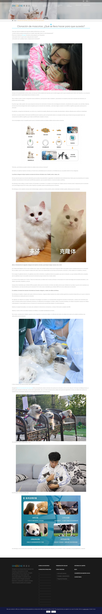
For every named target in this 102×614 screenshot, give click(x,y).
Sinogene (24, 35)
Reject (48, 611)
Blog (75, 569)
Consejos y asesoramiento (62, 576)
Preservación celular (58, 6)
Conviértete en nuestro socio (82, 573)
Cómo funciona (69, 6)
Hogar (15, 20)
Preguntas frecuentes (61, 578)
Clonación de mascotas (46, 6)
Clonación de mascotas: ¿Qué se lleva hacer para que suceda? (30, 20)
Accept (53, 611)
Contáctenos (86, 5)
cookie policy (86, 609)
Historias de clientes (79, 565)
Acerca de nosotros (34, 6)
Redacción (78, 5)
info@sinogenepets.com (18, 1)
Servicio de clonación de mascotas (25, 388)
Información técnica (61, 573)
